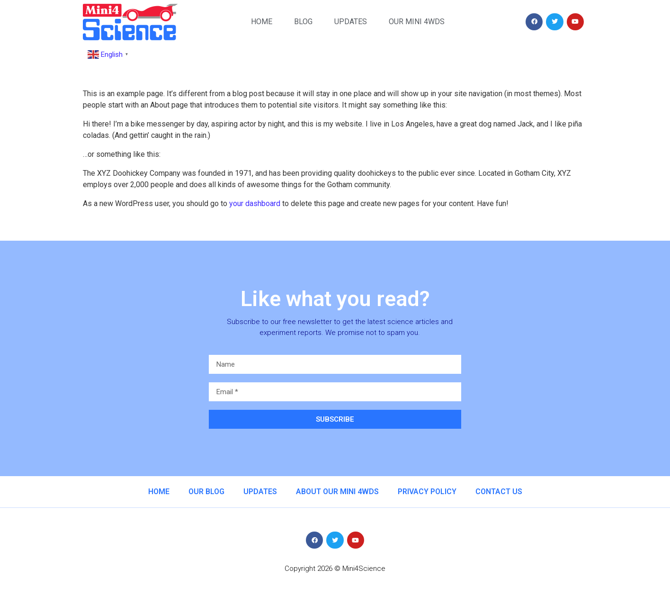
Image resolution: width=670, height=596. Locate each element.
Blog (303, 21)
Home (261, 21)
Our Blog (206, 491)
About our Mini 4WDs (337, 491)
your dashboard (254, 203)
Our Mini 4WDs (417, 21)
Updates (350, 21)
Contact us (498, 491)
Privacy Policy (427, 491)
